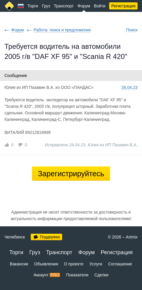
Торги (33, 6)
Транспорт (64, 6)
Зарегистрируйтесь (71, 173)
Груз (46, 6)
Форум (84, 6)
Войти (99, 6)
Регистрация (123, 6)
